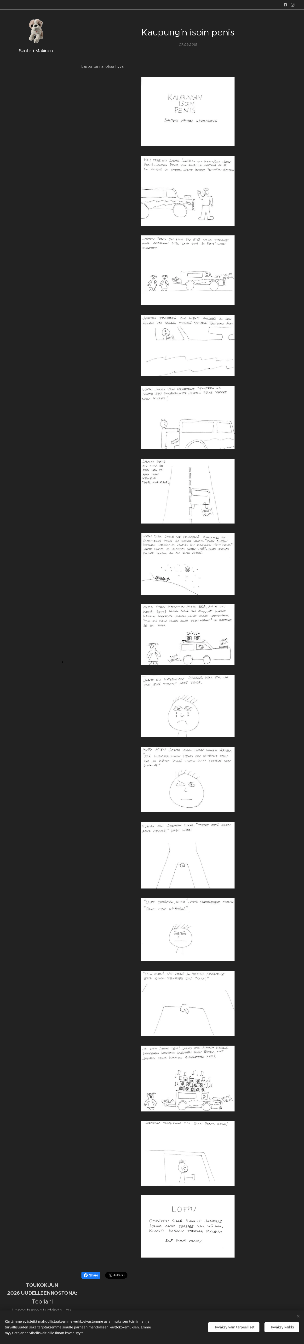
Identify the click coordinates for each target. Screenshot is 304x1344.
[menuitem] (35, 639)
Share (91, 1275)
